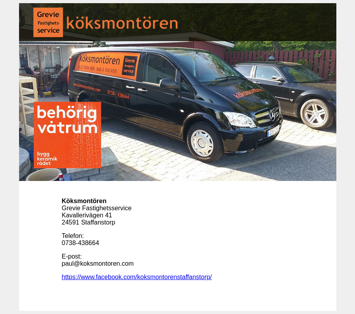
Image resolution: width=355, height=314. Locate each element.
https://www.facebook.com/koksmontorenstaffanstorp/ (137, 277)
